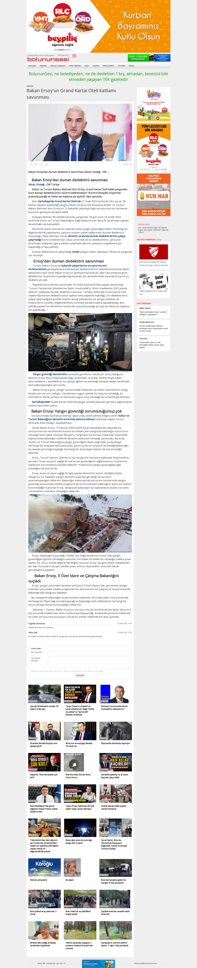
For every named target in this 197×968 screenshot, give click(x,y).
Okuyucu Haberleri (57, 65)
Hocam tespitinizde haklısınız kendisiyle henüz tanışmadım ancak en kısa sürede (153, 328)
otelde (75, 251)
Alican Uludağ (36, 184)
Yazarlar (95, 65)
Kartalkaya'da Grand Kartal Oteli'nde (59, 201)
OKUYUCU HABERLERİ (149, 239)
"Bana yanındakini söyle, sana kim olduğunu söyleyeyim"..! (153, 313)
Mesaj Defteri (108, 65)
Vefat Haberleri (75, 65)
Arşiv (87, 65)
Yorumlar (121, 65)
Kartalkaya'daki (41, 402)
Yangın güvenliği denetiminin (50, 374)
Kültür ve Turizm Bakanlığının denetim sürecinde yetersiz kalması (78, 417)
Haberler (43, 65)
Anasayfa (32, 65)
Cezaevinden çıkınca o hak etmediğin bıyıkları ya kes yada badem (151, 345)
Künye (131, 65)
